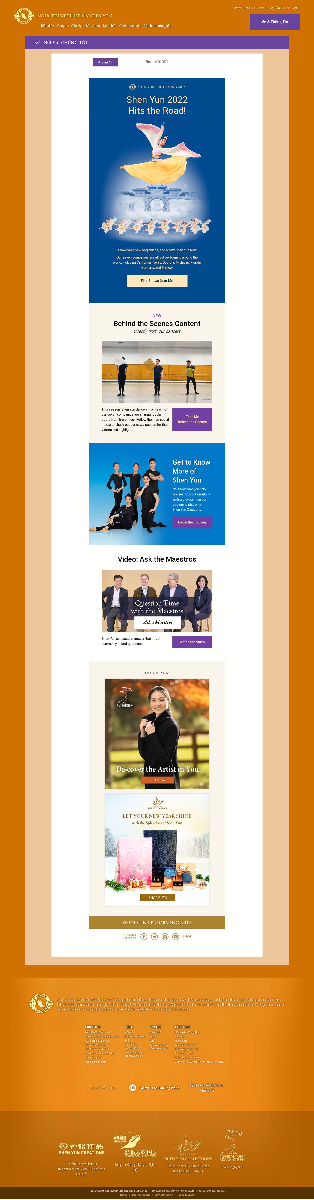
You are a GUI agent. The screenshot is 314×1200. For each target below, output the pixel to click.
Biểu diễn (47, 26)
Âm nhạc (179, 1036)
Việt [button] (296, 8)
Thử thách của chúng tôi (98, 1049)
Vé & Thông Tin (275, 22)
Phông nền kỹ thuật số (187, 1049)
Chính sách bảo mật (164, 1195)
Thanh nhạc (181, 1041)
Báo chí (238, 8)
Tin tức (156, 1027)
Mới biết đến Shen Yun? (97, 1032)
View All (104, 62)
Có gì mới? (155, 1032)
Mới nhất (109, 26)
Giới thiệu (92, 1027)
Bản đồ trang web (186, 1195)
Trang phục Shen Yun (186, 1045)
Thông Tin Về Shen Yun (97, 1045)
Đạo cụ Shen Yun (184, 1053)
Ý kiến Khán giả (130, 26)
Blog (152, 1041)
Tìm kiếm (283, 8)
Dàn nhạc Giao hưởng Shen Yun (102, 1036)
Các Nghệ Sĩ (80, 26)
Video (96, 26)
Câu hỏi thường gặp (157, 26)
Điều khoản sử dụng (141, 1195)
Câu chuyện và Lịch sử (187, 1058)
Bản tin (248, 8)
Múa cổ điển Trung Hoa (187, 1032)
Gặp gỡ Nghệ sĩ (93, 1058)
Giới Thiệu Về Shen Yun (135, 1038)
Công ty (62, 26)
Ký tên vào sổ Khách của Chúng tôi (207, 1088)
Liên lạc (270, 8)
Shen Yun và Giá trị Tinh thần (100, 1053)
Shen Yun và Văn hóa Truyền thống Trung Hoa (199, 1062)
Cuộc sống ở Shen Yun (97, 1041)
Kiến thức (259, 8)
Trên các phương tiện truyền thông (134, 1054)
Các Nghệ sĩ (131, 1044)
